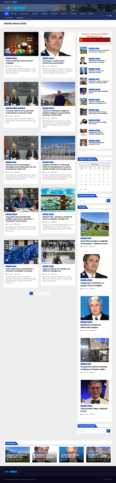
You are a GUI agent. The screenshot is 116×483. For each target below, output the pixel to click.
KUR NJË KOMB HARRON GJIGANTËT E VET (96, 143)
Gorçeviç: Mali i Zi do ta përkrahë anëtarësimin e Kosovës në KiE (20, 112)
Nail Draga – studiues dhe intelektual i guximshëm (53, 62)
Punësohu (20, 18)
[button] (107, 16)
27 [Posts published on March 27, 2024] (90, 184)
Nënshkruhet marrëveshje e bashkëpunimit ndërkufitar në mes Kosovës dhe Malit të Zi (21, 167)
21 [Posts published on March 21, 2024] (94, 181)
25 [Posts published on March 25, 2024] (81, 184)
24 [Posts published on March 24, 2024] (108, 181)
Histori (82, 13)
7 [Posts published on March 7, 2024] (94, 175)
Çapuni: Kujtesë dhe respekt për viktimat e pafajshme (56, 270)
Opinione (51, 58)
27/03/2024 (10, 274)
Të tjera (9, 18)
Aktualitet (24, 13)
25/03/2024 (47, 274)
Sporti (91, 13)
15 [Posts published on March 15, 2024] (99, 178)
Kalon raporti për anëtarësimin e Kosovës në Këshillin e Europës (20, 270)
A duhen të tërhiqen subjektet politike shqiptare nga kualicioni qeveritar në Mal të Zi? (56, 113)
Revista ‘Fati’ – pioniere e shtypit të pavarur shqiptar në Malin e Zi (57, 218)
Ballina (14, 13)
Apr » (85, 189)
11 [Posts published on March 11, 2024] (81, 178)
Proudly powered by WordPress (12, 479)
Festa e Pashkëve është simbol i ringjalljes (19, 62)
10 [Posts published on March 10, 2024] (108, 175)
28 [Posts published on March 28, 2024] (95, 184)
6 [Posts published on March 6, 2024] (90, 175)
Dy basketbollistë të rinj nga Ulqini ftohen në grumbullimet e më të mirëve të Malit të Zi (98, 113)
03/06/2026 (85, 414)
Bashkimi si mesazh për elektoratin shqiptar (96, 71)
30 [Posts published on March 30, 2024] (103, 184)
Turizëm (73, 13)
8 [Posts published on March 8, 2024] (99, 175)
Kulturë (64, 13)
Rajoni (14, 162)
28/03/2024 (47, 172)
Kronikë (44, 13)
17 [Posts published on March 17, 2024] (108, 178)
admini (17, 66)
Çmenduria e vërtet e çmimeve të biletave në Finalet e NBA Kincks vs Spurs (99, 82)
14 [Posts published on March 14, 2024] (94, 178)
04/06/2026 (85, 246)
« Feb (81, 189)
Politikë (35, 13)
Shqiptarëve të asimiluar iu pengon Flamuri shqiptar (97, 61)
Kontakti (110, 479)
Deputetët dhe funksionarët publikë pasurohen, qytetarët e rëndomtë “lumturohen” (20, 219)
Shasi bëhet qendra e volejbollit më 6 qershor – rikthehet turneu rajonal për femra (99, 52)
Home (104, 479)
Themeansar (34, 479)
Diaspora (54, 13)
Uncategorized (21, 108)
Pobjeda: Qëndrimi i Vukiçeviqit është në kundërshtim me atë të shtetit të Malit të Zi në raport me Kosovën (56, 168)
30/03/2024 (10, 66)
